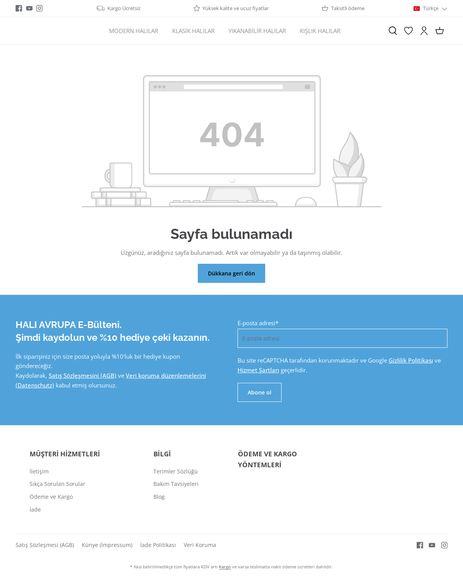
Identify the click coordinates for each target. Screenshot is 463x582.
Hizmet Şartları (258, 370)
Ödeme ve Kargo (51, 496)
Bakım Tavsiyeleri (176, 483)
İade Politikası (158, 545)
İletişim (39, 471)
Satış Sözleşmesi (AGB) (45, 545)
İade (35, 509)
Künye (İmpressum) (107, 545)
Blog (159, 496)
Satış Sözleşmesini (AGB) (82, 375)
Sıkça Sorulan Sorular (57, 483)
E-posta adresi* (258, 323)
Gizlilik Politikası (411, 360)
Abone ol (259, 392)
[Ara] (393, 30)
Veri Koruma (200, 545)
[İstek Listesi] (408, 30)
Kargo (225, 567)
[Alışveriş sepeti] (439, 30)
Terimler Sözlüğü (175, 471)
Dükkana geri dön (231, 273)
